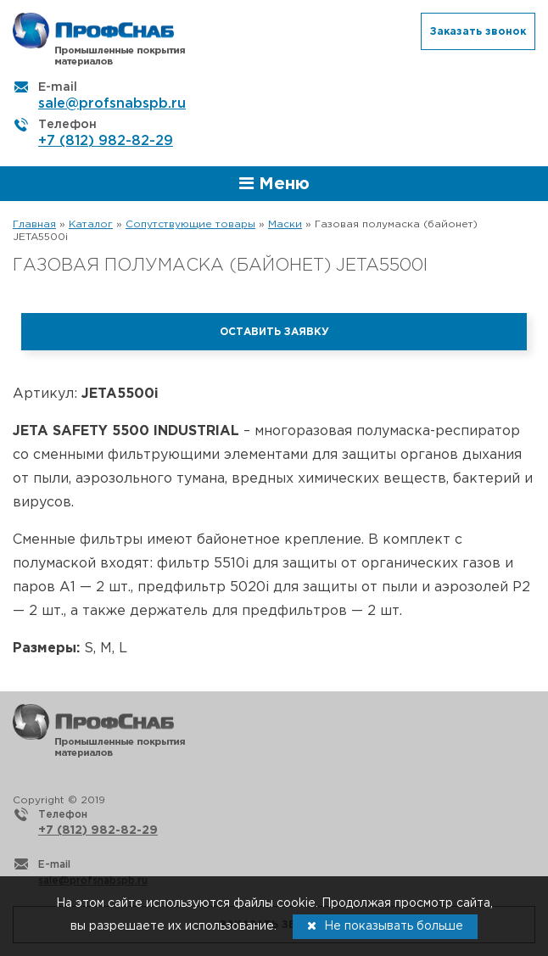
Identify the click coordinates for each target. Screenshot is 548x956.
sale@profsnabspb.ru (112, 104)
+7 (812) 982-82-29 (105, 141)
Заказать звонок (478, 31)
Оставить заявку (274, 332)
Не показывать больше (385, 925)
